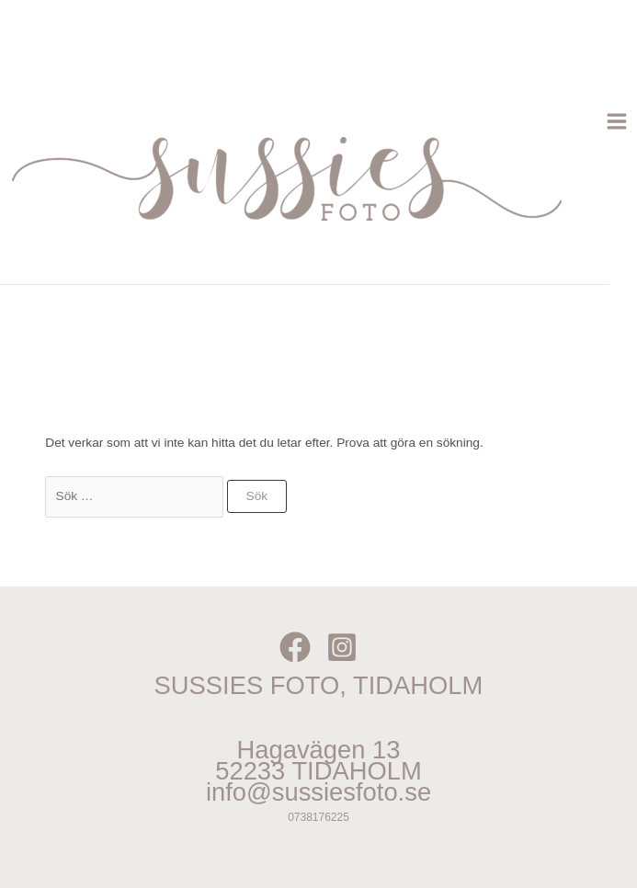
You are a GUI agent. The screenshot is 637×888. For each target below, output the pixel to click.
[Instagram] (342, 647)
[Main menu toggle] (617, 121)
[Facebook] (295, 647)
